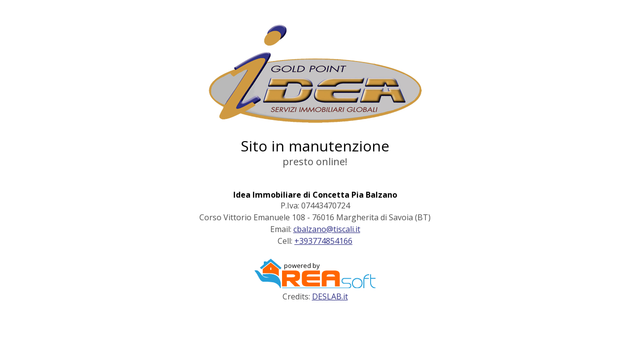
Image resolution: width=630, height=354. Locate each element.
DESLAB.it (330, 296)
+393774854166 (323, 241)
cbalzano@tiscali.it (326, 229)
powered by (302, 265)
